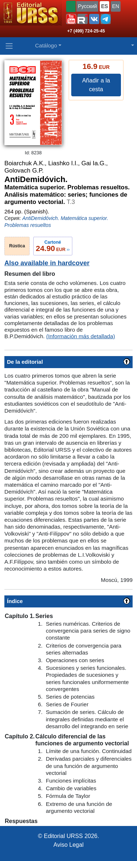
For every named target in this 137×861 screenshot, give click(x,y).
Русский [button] (87, 6)
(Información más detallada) (80, 336)
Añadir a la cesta (96, 84)
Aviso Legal (68, 845)
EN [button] (115, 6)
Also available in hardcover (47, 263)
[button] (71, 19)
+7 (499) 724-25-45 (86, 31)
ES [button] (104, 6)
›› (53, 245)
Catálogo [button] (46, 45)
